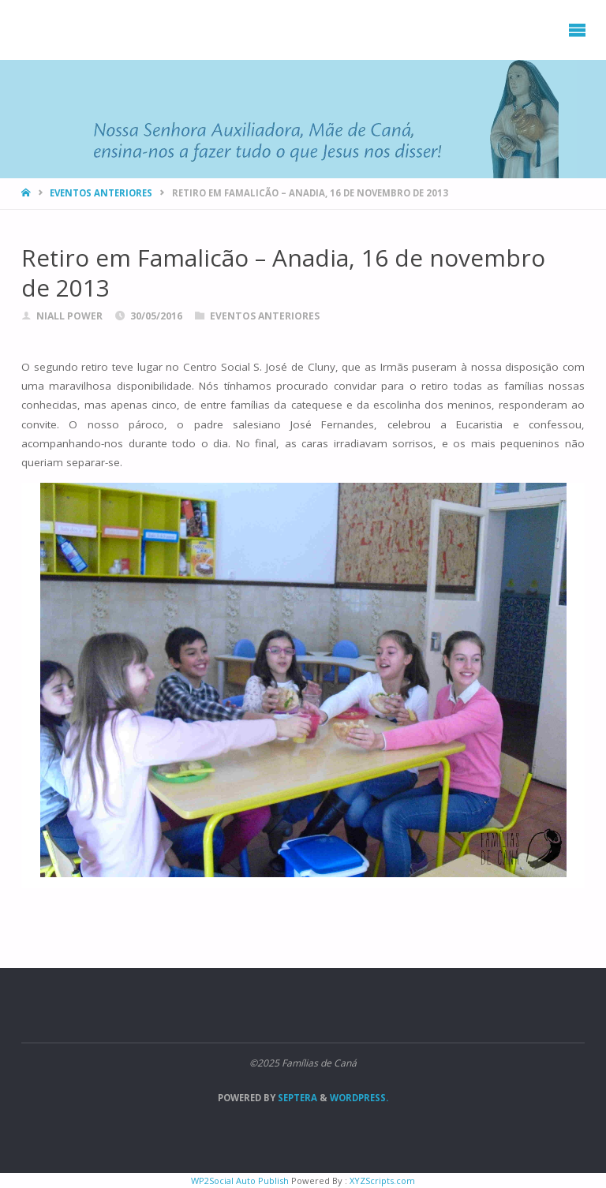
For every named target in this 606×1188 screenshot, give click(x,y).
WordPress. (359, 1098)
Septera (296, 1098)
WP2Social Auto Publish (240, 1180)
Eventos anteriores (101, 193)
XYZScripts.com (382, 1180)
